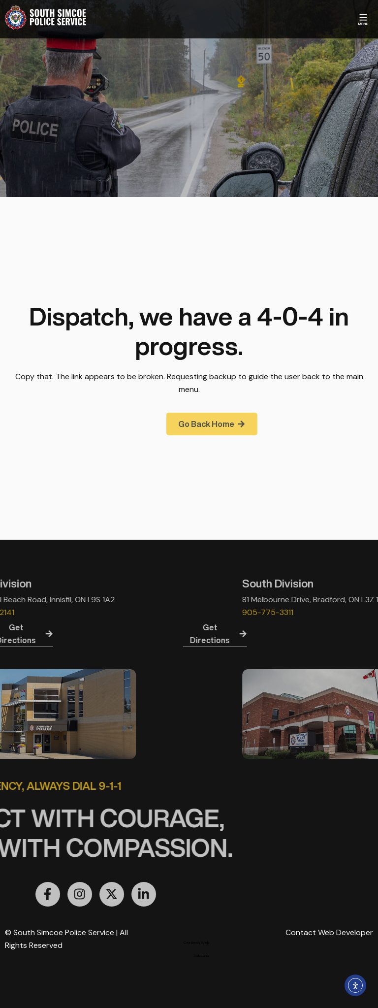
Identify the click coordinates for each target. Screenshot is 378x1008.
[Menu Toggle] (363, 19)
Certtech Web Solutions (196, 949)
